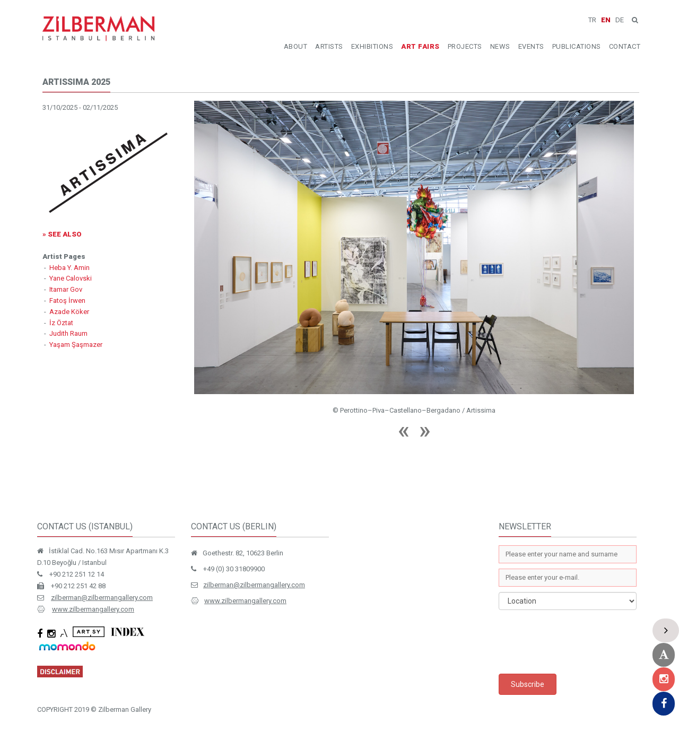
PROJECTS (465, 46)
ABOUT (296, 46)
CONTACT (625, 46)
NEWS (500, 46)
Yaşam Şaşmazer (75, 344)
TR (592, 20)
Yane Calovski (70, 278)
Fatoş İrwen (67, 300)
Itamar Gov (65, 289)
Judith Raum (68, 333)
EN (606, 20)
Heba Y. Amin (69, 268)
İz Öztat (61, 323)
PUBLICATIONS (576, 46)
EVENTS (531, 46)
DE (619, 20)
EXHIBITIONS (372, 46)
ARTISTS (329, 46)
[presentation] (579, 642)
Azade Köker (69, 312)
